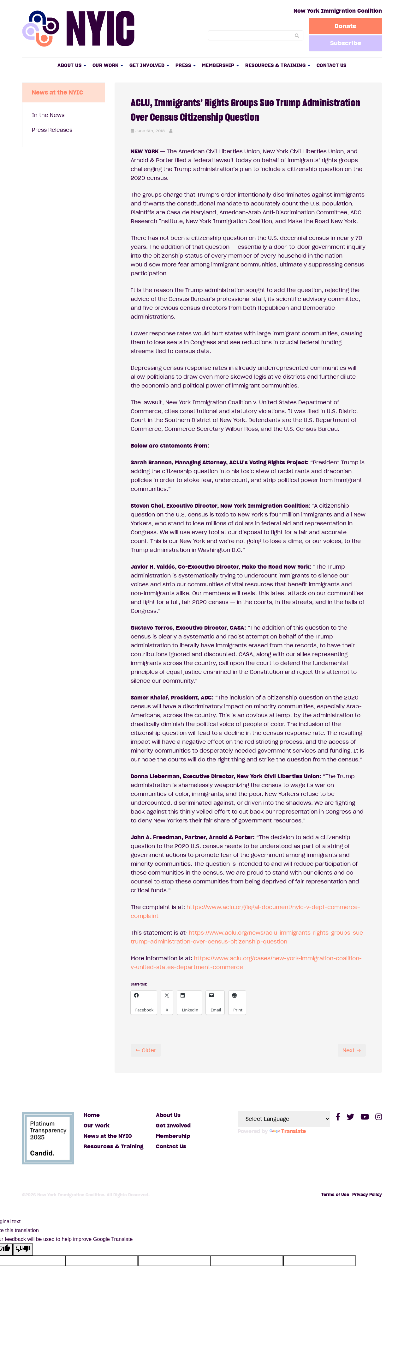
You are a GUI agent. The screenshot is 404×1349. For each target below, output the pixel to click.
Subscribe (345, 43)
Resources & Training (277, 65)
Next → (351, 1050)
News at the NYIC (108, 1135)
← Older (145, 1050)
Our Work (107, 65)
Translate (288, 1131)
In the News (48, 115)
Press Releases (52, 130)
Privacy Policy (367, 1194)
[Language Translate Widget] (284, 1119)
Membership (220, 65)
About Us (71, 65)
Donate (346, 26)
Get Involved (149, 65)
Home (92, 1115)
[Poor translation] (23, 1249)
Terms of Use (335, 1194)
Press (185, 65)
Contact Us (332, 65)
